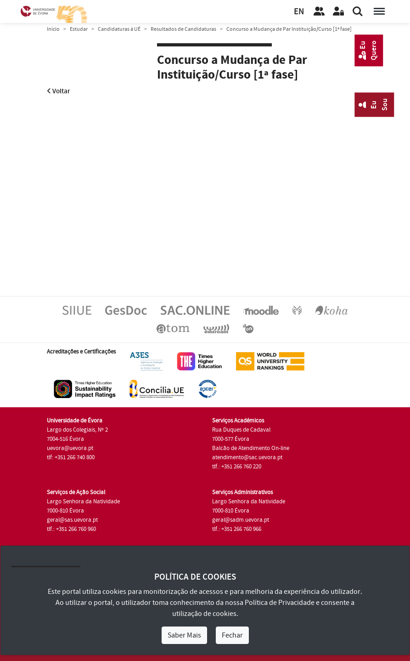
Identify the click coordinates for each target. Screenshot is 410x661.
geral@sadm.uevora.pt (240, 520)
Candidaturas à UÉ (119, 29)
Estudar (79, 29)
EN (299, 11)
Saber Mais (184, 635)
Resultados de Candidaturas (183, 29)
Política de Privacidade (280, 602)
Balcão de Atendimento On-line (250, 448)
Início (53, 29)
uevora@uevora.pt (70, 448)
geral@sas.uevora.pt (72, 520)
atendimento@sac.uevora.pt (247, 457)
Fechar (232, 635)
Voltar (58, 91)
